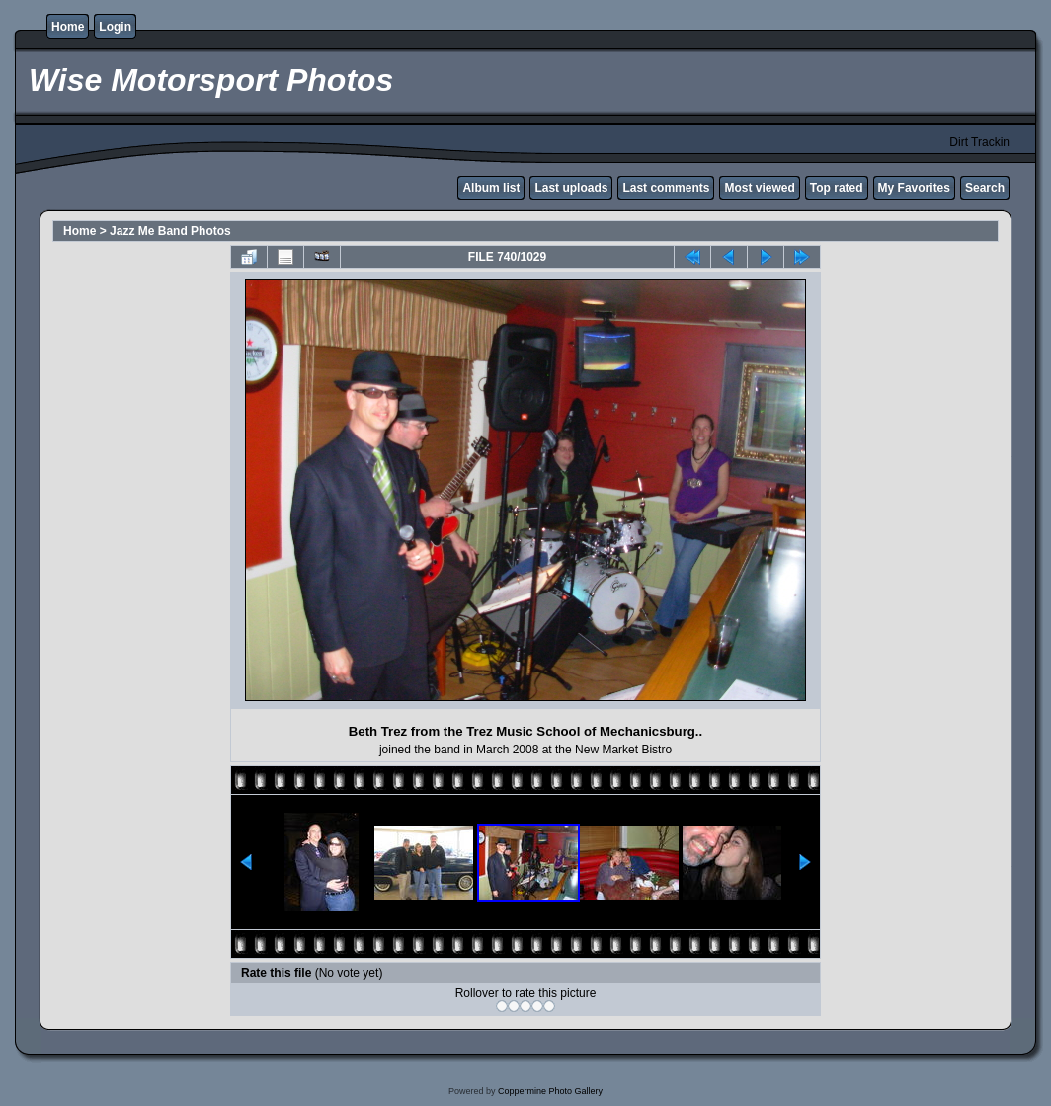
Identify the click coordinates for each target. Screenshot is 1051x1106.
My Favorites (914, 188)
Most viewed (759, 188)
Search (985, 188)
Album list (491, 188)
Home (67, 27)
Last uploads (570, 188)
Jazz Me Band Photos (170, 231)
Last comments (665, 188)
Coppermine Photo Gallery (550, 1091)
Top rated (836, 188)
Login (115, 27)
